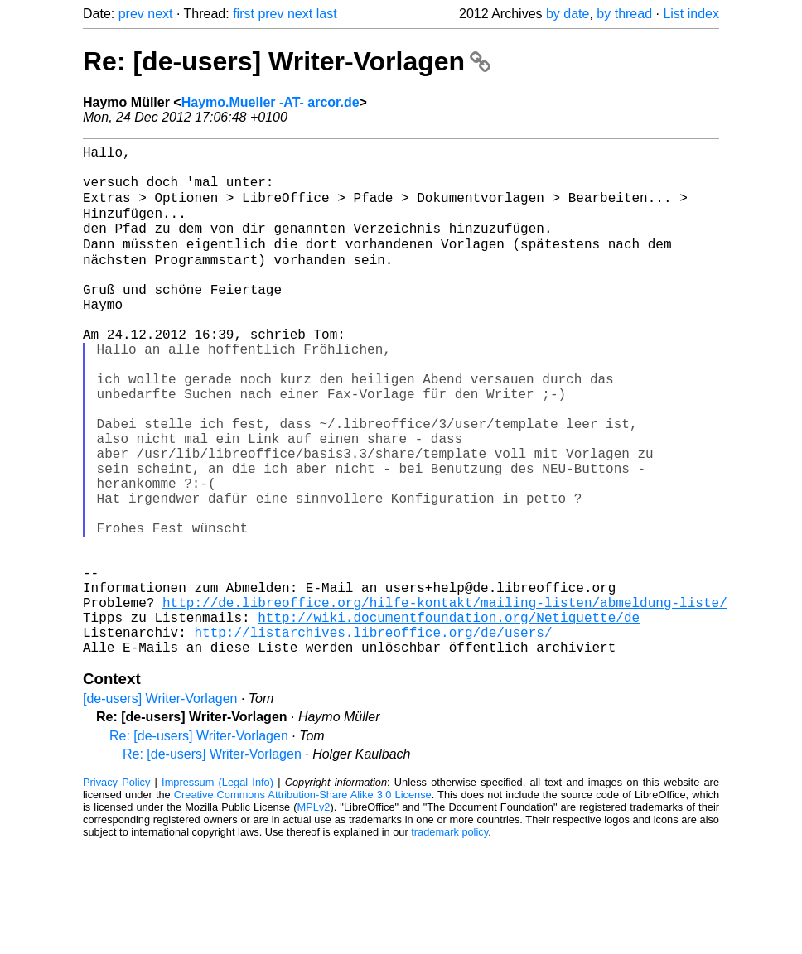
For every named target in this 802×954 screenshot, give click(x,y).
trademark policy (449, 941)
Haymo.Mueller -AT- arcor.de (270, 102)
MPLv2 (314, 916)
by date (567, 14)
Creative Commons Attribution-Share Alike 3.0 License (303, 904)
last (326, 14)
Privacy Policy (116, 891)
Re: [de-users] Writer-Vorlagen (286, 61)
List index (691, 14)
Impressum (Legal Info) (217, 891)
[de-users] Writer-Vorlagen (160, 808)
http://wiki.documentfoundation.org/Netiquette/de (449, 720)
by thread (624, 14)
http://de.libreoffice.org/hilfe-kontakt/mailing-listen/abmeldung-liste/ (444, 701)
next (159, 14)
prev (131, 14)
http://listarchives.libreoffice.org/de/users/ (373, 738)
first (243, 14)
